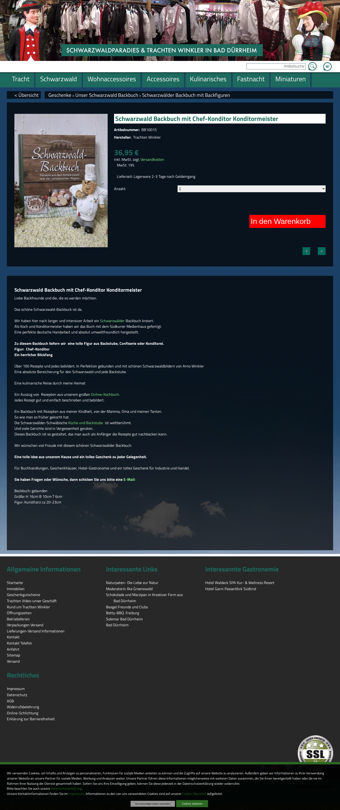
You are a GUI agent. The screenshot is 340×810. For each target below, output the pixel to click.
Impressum (76, 793)
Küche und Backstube (86, 423)
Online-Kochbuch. (105, 394)
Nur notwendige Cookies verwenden (152, 804)
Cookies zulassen (192, 803)
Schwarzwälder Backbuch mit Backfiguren (186, 95)
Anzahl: (120, 189)
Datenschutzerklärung (66, 788)
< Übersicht (26, 95)
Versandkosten (152, 159)
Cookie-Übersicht (194, 793)
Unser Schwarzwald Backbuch (106, 95)
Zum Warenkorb (327, 64)
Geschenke (59, 95)
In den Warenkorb (280, 221)
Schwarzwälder (113, 321)
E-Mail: (129, 479)
